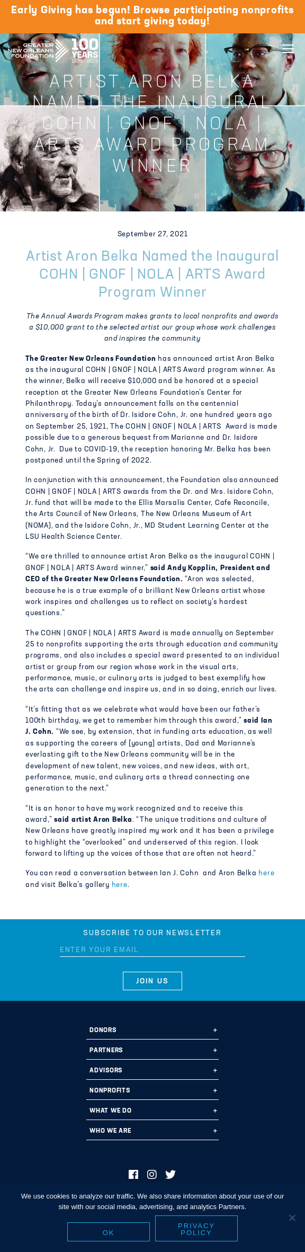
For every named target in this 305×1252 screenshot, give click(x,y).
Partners (106, 1050)
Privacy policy (196, 1229)
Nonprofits (109, 1091)
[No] (291, 1217)
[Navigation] (288, 48)
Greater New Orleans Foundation (53, 47)
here (266, 873)
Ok (109, 1233)
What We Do (110, 1111)
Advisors (105, 1071)
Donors (102, 1030)
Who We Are (110, 1131)
